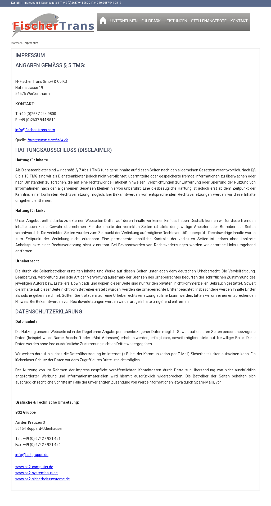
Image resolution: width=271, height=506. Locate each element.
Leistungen (176, 21)
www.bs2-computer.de (34, 467)
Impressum (31, 2)
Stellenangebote (209, 21)
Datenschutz (49, 2)
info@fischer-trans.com (35, 130)
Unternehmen (124, 21)
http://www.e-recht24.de (48, 140)
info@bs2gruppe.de (31, 455)
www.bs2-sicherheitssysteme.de (42, 479)
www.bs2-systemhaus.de (36, 473)
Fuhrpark (151, 21)
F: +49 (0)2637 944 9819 (106, 2)
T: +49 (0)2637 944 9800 (75, 2)
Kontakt (15, 2)
